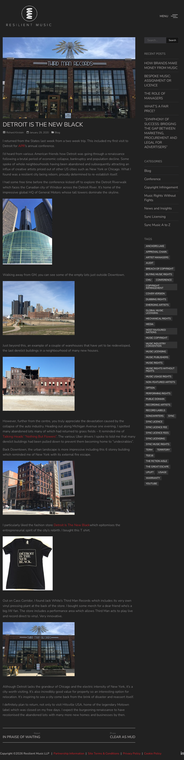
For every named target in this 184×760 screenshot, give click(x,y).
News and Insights (158, 208)
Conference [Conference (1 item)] (164, 280)
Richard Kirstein (15, 132)
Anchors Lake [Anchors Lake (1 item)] (155, 246)
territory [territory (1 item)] (163, 449)
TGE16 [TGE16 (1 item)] (149, 455)
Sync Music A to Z (157, 225)
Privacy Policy (132, 754)
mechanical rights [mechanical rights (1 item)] (158, 318)
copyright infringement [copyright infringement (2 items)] (154, 287)
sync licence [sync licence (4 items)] (154, 421)
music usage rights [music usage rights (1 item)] (158, 376)
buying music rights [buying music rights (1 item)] (159, 274)
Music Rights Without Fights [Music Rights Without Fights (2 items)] (160, 369)
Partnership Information (69, 754)
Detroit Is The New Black (72, 525)
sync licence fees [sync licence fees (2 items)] (157, 433)
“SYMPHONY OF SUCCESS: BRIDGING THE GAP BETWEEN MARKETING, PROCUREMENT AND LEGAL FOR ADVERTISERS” (160, 133)
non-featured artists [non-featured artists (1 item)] (160, 382)
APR (21, 146)
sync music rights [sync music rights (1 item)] (157, 444)
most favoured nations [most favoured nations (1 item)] (156, 331)
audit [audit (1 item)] (149, 263)
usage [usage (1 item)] (162, 472)
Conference (152, 179)
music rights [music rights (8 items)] (154, 363)
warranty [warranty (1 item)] (153, 478)
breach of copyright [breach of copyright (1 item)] (159, 268)
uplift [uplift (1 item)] (150, 472)
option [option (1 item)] (150, 388)
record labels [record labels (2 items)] (155, 410)
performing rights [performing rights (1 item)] (158, 393)
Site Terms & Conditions (103, 754)
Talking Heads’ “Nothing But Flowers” (30, 436)
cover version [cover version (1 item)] (155, 293)
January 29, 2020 (39, 132)
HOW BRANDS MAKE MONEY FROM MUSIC (161, 65)
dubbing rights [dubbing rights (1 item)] (156, 299)
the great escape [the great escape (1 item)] (157, 466)
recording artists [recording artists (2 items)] (158, 404)
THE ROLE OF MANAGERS (154, 95)
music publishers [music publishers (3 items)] (157, 357)
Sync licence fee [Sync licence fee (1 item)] (156, 427)
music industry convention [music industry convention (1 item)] (156, 345)
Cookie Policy (152, 754)
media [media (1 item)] (149, 324)
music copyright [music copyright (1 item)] (156, 338)
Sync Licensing (155, 216)
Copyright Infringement (161, 187)
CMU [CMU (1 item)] (148, 280)
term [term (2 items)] (149, 449)
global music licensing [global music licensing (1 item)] (154, 312)
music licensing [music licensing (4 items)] (156, 351)
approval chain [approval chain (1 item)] (156, 252)
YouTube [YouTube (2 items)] (151, 483)
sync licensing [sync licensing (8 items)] (155, 438)
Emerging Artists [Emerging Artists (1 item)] (157, 305)
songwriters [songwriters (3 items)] (155, 416)
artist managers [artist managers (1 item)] (157, 257)
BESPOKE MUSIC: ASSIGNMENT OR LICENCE (157, 81)
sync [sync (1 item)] (171, 416)
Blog (57, 132)
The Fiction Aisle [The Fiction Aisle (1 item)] (156, 461)
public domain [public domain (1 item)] (155, 399)
